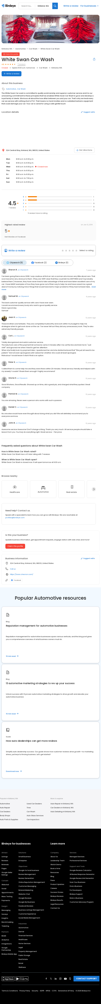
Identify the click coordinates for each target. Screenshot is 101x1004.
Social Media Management (29, 917)
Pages (4, 868)
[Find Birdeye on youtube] (65, 978)
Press (52, 880)
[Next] (94, 489)
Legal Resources (57, 903)
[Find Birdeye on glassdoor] (70, 978)
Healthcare (23, 939)
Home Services (25, 943)
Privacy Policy (24, 990)
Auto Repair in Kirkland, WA (61, 803)
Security (35, 990)
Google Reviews (25, 897)
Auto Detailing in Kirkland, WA (62, 811)
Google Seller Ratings (7, 873)
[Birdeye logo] (9, 6)
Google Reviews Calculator (81, 870)
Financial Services (26, 935)
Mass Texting (7, 896)
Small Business (25, 856)
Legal (21, 947)
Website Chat (24, 893)
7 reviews (21, 64)
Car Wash (33, 49)
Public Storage (24, 955)
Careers (53, 888)
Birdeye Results (56, 899)
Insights (5, 917)
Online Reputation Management (32, 881)
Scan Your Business (77, 881)
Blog (52, 876)
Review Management (27, 874)
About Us (54, 856)
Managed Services (77, 856)
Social (4, 888)
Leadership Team (57, 860)
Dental (21, 931)
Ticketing (5, 925)
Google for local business (29, 870)
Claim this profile (15, 545)
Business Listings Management (31, 909)
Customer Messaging (27, 885)
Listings (5, 856)
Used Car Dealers (34, 803)
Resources (54, 872)
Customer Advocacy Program (82, 901)
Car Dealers (5, 811)
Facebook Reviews (26, 905)
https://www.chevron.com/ (21, 573)
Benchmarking (7, 921)
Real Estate (23, 959)
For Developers (76, 889)
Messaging (6, 909)
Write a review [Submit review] (11, 73)
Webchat (5, 884)
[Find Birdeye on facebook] (46, 978)
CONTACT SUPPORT (86, 978)
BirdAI (4, 935)
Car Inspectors (33, 819)
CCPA (54, 990)
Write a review (70, 5)
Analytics (5, 939)
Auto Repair (5, 807)
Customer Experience (27, 913)
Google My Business (27, 901)
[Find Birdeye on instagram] (60, 978)
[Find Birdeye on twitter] (51, 978)
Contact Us (55, 907)
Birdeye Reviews (57, 895)
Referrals (5, 864)
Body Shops (5, 815)
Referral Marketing (26, 889)
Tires (29, 807)
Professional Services (78, 860)
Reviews (5, 860)
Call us (13, 568)
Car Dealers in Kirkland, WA (62, 807)
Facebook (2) (37, 262)
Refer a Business (76, 897)
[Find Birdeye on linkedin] (56, 978)
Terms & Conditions (10, 990)
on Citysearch (23, 269)
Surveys (5, 913)
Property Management (28, 951)
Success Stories (56, 891)
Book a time (55, 868)
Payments (6, 900)
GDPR (42, 990)
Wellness (22, 966)
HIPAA (48, 990)
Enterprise (23, 860)
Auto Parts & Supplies (9, 819)
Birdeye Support (76, 893)
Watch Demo (55, 864)
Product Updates (57, 884)
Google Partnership (6, 948)
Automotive (20, 49)
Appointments (8, 892)
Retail (21, 962)
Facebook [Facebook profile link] (16, 579)
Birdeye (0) (59, 262)
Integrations (7, 943)
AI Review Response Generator (82, 874)
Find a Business (76, 885)
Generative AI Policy (66, 990)
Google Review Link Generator (82, 877)
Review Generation (26, 877)
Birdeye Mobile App (9, 953)
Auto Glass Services (35, 815)
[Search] (55, 6)
